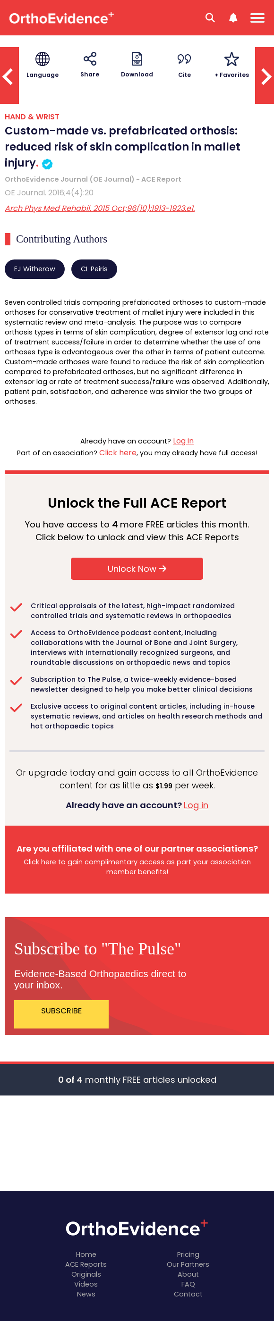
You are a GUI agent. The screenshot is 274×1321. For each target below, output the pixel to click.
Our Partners (188, 1264)
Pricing (188, 1254)
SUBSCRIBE (61, 1010)
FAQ (188, 1284)
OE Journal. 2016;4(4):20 (49, 192)
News (86, 1294)
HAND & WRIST (32, 116)
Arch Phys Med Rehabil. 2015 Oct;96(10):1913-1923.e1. (100, 208)
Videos (86, 1284)
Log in (183, 440)
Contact (188, 1294)
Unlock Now (137, 569)
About (188, 1274)
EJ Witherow (34, 269)
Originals (86, 1274)
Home (86, 1254)
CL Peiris (94, 269)
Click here (118, 452)
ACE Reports (86, 1264)
